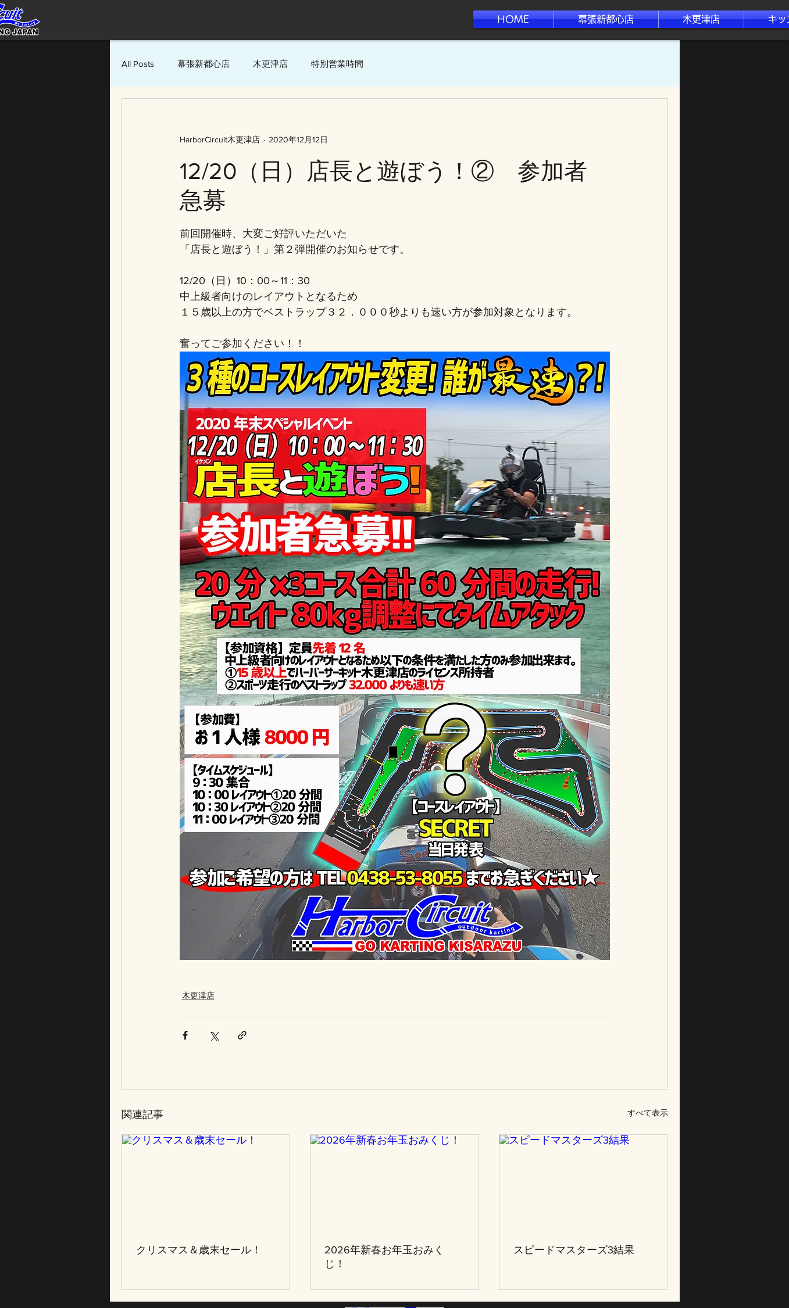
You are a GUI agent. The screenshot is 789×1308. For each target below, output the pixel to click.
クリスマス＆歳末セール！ (199, 1250)
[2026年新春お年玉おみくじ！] (394, 1182)
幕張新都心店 (203, 64)
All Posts (138, 64)
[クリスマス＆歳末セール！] (206, 1182)
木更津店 (270, 64)
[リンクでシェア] (242, 1035)
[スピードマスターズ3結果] (583, 1182)
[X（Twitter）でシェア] (213, 1035)
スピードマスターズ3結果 (573, 1250)
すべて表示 (647, 1112)
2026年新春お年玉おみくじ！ (384, 1257)
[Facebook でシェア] (185, 1035)
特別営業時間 (337, 64)
